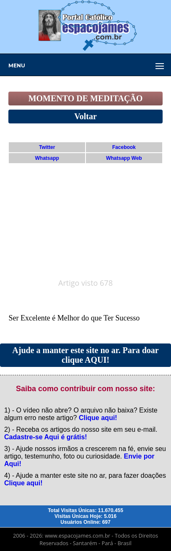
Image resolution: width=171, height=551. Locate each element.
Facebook (124, 147)
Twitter (47, 147)
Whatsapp (47, 158)
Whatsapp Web (124, 158)
